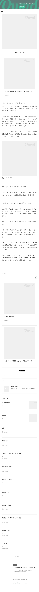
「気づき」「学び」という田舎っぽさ (11, 459)
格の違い (4, 420)
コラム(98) (4, 274)
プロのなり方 (5, 497)
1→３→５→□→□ (6, 549)
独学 (3, 433)
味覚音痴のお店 (6, 536)
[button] (2, 10)
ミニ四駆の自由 (6, 407)
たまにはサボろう (6, 510)
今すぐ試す (22, 6)
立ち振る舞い (5, 446)
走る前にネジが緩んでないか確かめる (11, 523)
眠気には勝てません (7, 472)
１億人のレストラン (7, 484)
